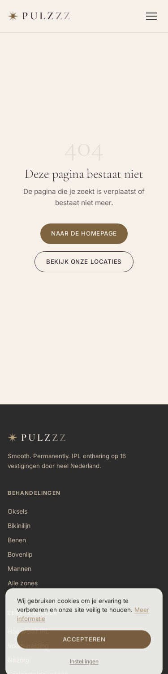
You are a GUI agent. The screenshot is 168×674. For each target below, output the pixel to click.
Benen (17, 540)
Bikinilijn (19, 525)
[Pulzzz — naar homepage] (40, 16)
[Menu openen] (151, 16)
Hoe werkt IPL (28, 631)
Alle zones (23, 583)
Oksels (17, 511)
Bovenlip (20, 554)
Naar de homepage (84, 233)
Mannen (19, 568)
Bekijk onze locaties (84, 261)
